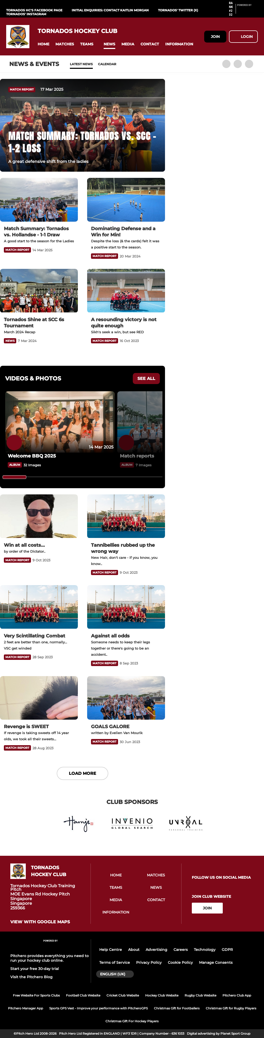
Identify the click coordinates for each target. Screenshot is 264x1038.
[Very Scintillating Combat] (39, 607)
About (133, 949)
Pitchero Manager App (25, 1008)
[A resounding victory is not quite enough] (126, 291)
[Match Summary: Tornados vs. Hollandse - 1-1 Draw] (39, 200)
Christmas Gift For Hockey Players (132, 1021)
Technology (205, 949)
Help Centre (110, 949)
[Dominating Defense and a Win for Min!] (126, 200)
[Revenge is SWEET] (39, 698)
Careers (181, 949)
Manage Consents (216, 962)
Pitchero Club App (236, 995)
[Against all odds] (126, 607)
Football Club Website (83, 995)
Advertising (156, 949)
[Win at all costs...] (39, 516)
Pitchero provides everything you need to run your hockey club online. (49, 958)
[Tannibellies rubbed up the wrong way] (126, 516)
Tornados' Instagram (26, 14)
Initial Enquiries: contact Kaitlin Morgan (110, 10)
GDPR (227, 949)
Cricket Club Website (122, 995)
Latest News (81, 64)
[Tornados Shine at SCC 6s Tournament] (39, 291)
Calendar (107, 64)
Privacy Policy (149, 962)
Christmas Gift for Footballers (177, 1008)
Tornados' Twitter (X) (178, 10)
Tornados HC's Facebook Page (34, 10)
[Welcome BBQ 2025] (60, 422)
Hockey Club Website (161, 995)
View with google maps (40, 922)
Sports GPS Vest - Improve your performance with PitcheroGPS (98, 1008)
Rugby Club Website (200, 995)
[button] (43, 44)
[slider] (14, 477)
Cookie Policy (180, 962)
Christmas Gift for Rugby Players (231, 1008)
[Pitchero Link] (247, 11)
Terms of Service (114, 962)
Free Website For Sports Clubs (36, 995)
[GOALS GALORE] (126, 698)
